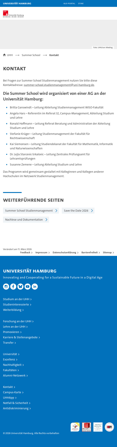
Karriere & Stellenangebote (20, 337)
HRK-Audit (96, 425)
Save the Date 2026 (76, 211)
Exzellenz (9, 359)
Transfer (8, 343)
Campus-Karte (12, 392)
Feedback (25, 252)
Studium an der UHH (16, 299)
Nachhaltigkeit (12, 365)
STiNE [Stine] (80, 3)
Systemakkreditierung (109, 424)
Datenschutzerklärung (64, 252)
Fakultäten (10, 370)
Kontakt (8, 387)
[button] (105, 3)
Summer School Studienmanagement (29, 211)
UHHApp (8, 398)
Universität (10, 354)
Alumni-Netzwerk (14, 375)
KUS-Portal (69, 3)
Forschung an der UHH (17, 321)
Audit (85, 424)
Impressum (41, 252)
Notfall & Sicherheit (15, 403)
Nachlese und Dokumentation (24, 220)
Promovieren (11, 332)
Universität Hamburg (17, 3)
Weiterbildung (12, 310)
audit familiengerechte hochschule (75, 427)
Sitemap (107, 252)
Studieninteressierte (16, 304)
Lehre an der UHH (14, 327)
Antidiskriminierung (15, 408)
